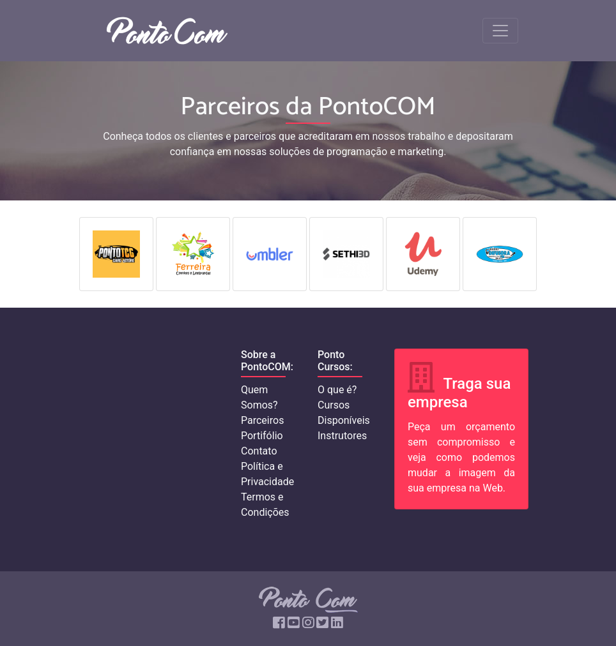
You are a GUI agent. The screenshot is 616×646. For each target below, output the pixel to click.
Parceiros (262, 420)
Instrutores (342, 436)
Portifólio (262, 436)
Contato (259, 451)
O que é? (337, 390)
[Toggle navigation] (500, 30)
